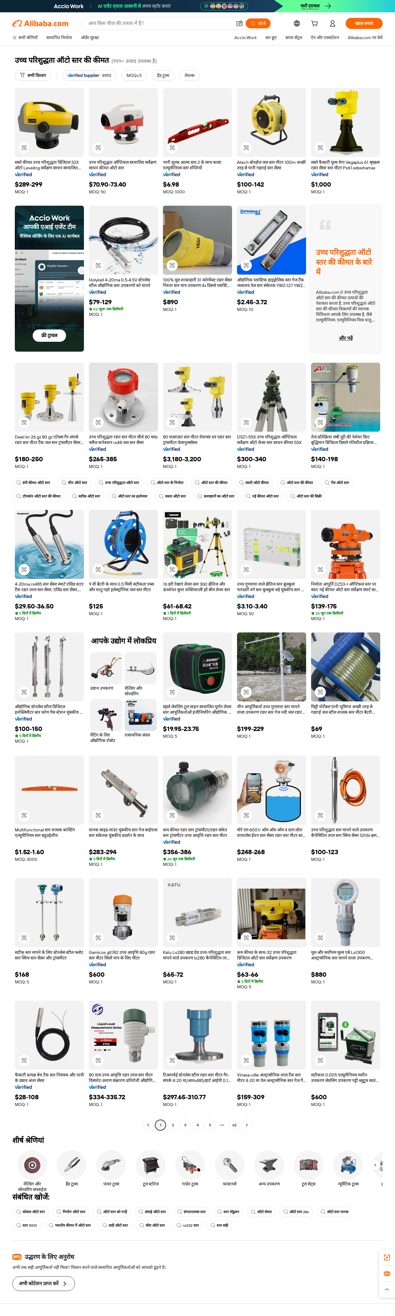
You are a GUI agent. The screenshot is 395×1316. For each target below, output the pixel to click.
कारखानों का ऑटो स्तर (216, 496)
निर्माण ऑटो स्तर (70, 1211)
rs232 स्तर (188, 1225)
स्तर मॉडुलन (228, 1211)
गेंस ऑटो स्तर (337, 482)
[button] (239, 23)
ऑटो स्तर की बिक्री (306, 496)
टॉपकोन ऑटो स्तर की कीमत (38, 496)
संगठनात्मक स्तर (191, 1211)
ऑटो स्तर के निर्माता (167, 482)
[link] (387, 1257)
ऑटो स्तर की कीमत (211, 482)
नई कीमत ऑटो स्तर (262, 496)
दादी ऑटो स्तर (115, 1225)
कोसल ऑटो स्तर (30, 1211)
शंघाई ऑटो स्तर (152, 1211)
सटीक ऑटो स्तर (86, 496)
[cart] (315, 24)
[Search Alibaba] (159, 23)
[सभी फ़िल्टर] (33, 75)
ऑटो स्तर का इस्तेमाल (129, 496)
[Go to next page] (246, 1125)
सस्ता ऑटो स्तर (172, 496)
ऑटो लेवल (261, 1211)
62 (234, 1125)
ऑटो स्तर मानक (334, 1211)
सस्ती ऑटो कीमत (254, 482)
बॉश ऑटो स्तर (152, 1225)
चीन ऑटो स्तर (74, 482)
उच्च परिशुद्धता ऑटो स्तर (119, 482)
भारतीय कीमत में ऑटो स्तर (70, 1225)
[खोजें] (258, 23)
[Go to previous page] (148, 1125)
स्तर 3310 (26, 1225)
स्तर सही (219, 1225)
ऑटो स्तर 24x (296, 1211)
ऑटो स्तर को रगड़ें (112, 1211)
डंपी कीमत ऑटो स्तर (33, 482)
